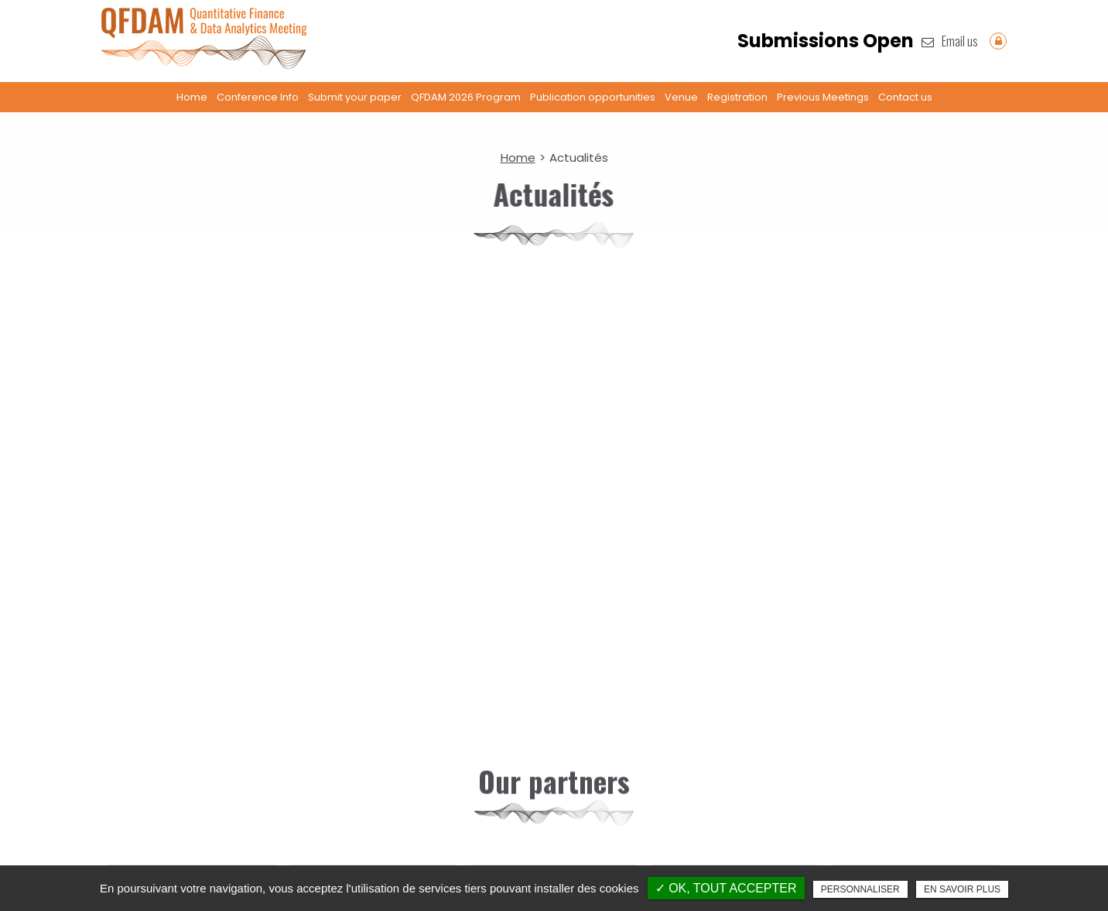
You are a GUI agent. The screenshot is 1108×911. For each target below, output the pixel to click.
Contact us (905, 97)
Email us (950, 41)
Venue (681, 97)
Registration (737, 97)
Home (191, 97)
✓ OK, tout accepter (726, 888)
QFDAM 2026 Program (466, 97)
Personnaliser (860, 889)
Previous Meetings (823, 97)
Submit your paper (355, 97)
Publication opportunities (592, 97)
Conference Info (258, 97)
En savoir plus (962, 889)
